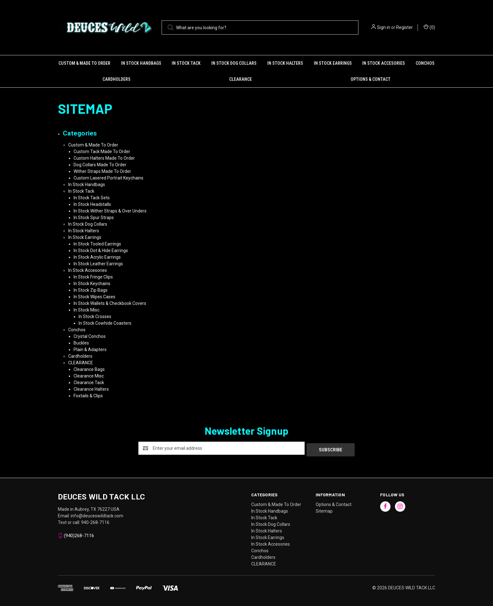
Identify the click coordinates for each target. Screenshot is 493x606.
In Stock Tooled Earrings (97, 243)
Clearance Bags (89, 369)
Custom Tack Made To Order (102, 151)
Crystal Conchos (90, 336)
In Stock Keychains (92, 283)
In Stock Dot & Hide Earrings (101, 250)
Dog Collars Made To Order (100, 164)
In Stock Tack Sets (92, 197)
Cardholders (116, 79)
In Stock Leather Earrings (98, 263)
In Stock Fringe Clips (93, 276)
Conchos (425, 63)
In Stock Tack (186, 63)
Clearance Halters (91, 389)
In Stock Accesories (383, 63)
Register (404, 27)
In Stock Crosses (95, 316)
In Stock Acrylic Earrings (97, 257)
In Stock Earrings (333, 63)
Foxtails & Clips (88, 395)
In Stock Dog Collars (234, 63)
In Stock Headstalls (92, 204)
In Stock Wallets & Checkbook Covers (110, 303)
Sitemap (324, 509)
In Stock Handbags (141, 63)
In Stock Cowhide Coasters (105, 323)
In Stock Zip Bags (91, 290)
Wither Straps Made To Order (102, 171)
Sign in (383, 27)
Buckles (81, 342)
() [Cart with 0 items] (429, 27)
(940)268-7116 (79, 534)
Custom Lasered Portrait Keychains (108, 177)
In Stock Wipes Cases (94, 296)
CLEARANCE (240, 79)
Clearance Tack (89, 382)
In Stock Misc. (87, 309)
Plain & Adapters (90, 349)
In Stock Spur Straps (94, 217)
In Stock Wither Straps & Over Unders (110, 210)
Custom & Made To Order (84, 63)
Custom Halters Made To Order (104, 158)
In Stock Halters (285, 63)
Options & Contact (371, 79)
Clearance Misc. (89, 375)
